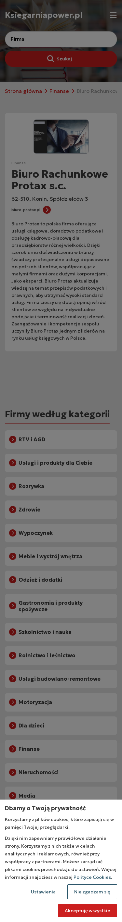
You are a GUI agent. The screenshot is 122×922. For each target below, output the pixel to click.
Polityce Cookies (92, 877)
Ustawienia (43, 892)
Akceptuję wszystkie (87, 911)
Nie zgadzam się (92, 892)
